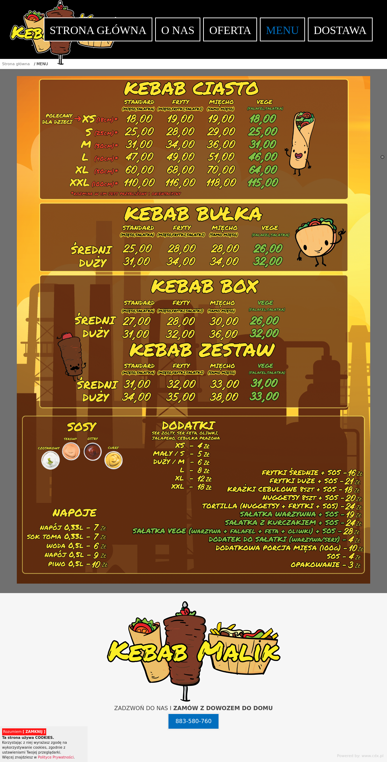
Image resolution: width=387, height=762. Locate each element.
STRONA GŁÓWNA (98, 30)
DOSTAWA (340, 30)
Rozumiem (24, 732)
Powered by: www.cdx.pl (360, 756)
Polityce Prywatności (56, 757)
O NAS (177, 30)
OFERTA (230, 30)
